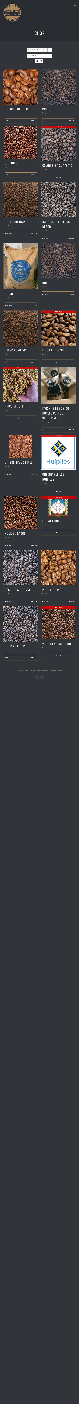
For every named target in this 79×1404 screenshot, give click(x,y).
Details (35, 121)
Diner (46, 283)
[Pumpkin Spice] (58, 567)
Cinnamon (12, 163)
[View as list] (41, 61)
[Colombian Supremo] (58, 143)
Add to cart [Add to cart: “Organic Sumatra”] (9, 601)
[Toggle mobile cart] (71, 6)
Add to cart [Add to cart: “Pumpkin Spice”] (46, 601)
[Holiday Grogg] (20, 512)
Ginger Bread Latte (19, 462)
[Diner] (58, 260)
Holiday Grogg (15, 533)
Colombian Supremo (57, 165)
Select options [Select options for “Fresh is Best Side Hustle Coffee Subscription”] (47, 430)
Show (33, 56)
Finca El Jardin (16, 406)
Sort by (34, 50)
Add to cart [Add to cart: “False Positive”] (9, 362)
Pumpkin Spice (52, 590)
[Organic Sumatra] (20, 567)
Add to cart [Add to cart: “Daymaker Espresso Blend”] (46, 238)
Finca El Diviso (53, 350)
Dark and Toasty (17, 222)
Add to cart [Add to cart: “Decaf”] (9, 305)
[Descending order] (50, 50)
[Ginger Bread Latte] (20, 446)
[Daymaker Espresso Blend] (58, 199)
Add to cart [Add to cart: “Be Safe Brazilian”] (9, 121)
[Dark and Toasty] (20, 199)
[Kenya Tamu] (58, 506)
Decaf (9, 294)
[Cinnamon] (20, 142)
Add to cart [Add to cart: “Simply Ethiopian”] (9, 658)
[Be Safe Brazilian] (20, 87)
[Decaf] (20, 266)
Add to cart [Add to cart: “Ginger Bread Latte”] (9, 474)
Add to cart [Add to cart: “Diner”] (46, 295)
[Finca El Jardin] (20, 384)
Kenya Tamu (51, 521)
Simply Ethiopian (17, 646)
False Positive (15, 350)
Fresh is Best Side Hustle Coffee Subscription (55, 413)
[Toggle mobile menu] (75, 6)
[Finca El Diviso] (58, 328)
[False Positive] (20, 328)
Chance (47, 109)
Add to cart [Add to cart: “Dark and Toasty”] (9, 233)
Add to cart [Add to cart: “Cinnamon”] (9, 175)
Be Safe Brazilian (18, 109)
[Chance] (58, 87)
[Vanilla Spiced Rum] (58, 622)
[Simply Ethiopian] (20, 624)
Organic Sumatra (17, 590)
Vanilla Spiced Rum (56, 644)
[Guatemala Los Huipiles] (58, 452)
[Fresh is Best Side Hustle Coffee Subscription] (58, 385)
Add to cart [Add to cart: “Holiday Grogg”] (9, 545)
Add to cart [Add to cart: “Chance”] (46, 121)
